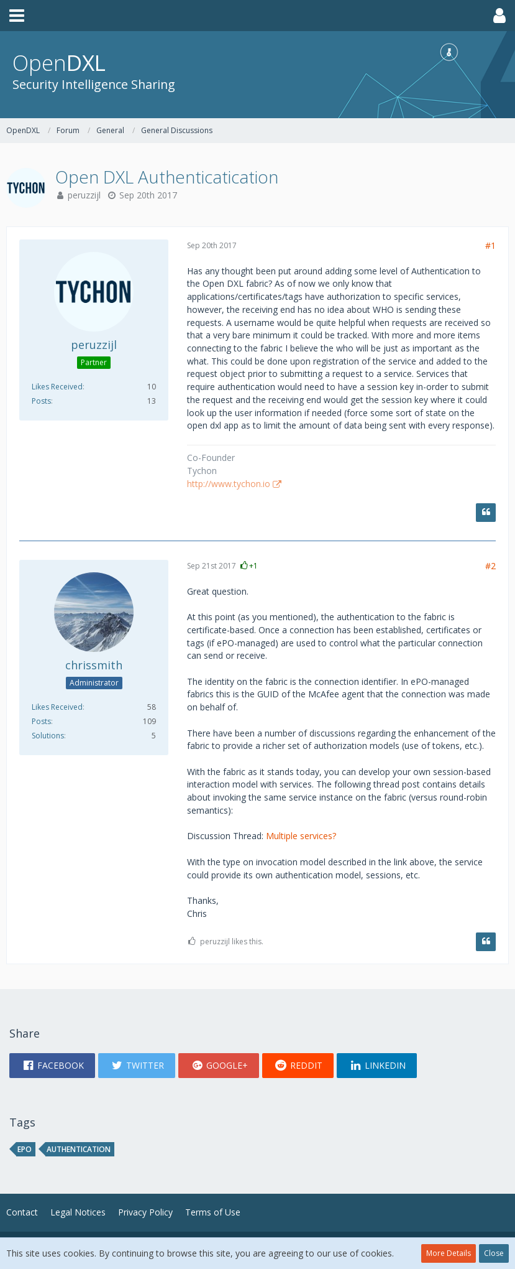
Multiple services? (301, 836)
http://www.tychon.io (228, 484)
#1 (490, 245)
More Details (448, 1253)
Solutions (48, 735)
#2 (490, 566)
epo (24, 1149)
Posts (41, 401)
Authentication (79, 1149)
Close (494, 1253)
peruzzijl (84, 195)
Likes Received (57, 386)
